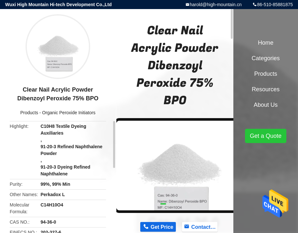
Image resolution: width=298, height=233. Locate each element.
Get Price (162, 227)
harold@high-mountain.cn (216, 4)
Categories (265, 58)
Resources (266, 89)
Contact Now (204, 227)
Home (265, 42)
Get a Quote (266, 136)
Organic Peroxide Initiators (68, 112)
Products (29, 112)
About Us (266, 105)
